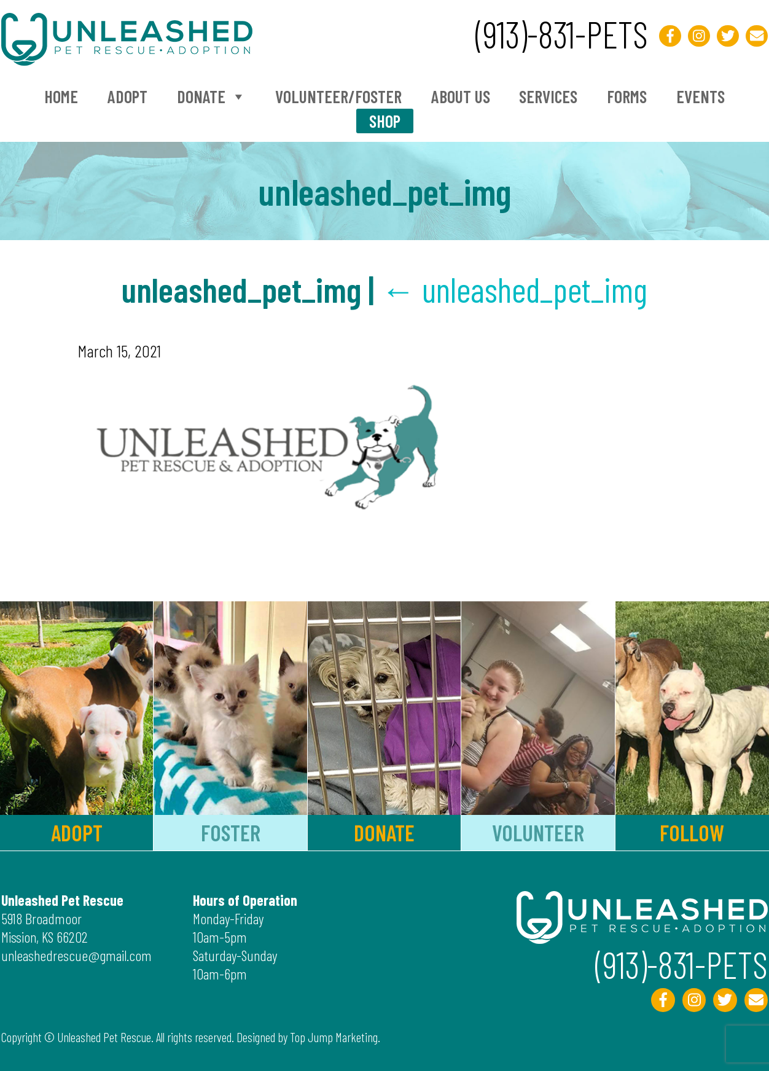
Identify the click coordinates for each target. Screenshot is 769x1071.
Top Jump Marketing (334, 1037)
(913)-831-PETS (561, 34)
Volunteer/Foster (338, 96)
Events (700, 96)
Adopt (127, 96)
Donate (211, 96)
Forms (627, 96)
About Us (460, 96)
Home (61, 96)
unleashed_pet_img (514, 289)
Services (548, 96)
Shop (384, 121)
